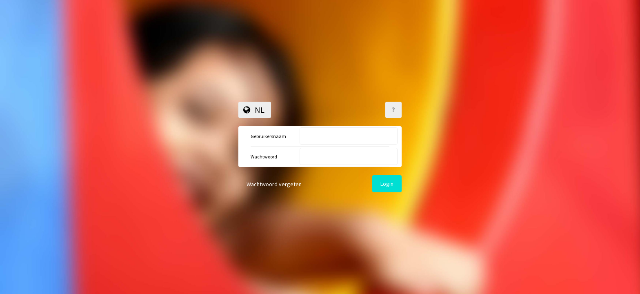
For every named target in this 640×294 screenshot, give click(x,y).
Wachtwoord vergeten (274, 184)
